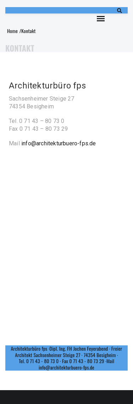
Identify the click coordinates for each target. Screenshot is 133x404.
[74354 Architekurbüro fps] (66, 232)
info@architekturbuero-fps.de (58, 143)
